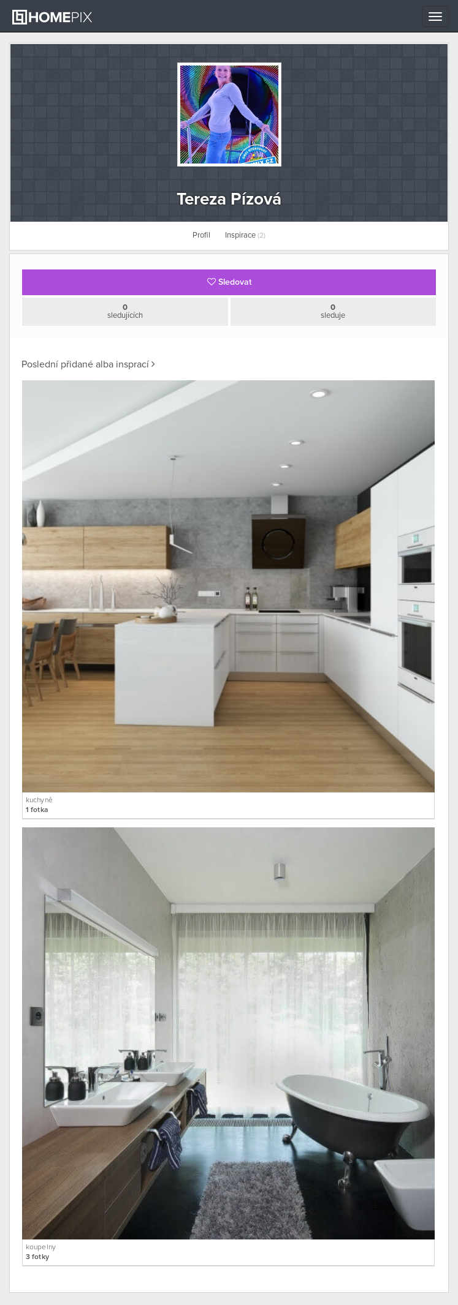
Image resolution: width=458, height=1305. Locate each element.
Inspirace (245, 235)
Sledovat (229, 282)
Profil (201, 235)
